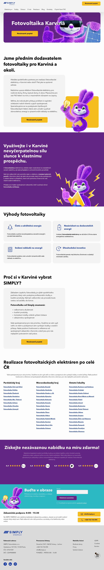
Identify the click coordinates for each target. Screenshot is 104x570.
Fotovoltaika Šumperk (76, 425)
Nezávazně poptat (91, 3)
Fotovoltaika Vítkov (43, 415)
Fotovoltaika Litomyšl (11, 409)
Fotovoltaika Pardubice (12, 396)
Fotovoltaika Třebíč (75, 399)
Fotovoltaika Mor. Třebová (13, 399)
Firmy (74, 547)
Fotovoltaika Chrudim (11, 406)
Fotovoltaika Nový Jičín (44, 425)
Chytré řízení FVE (60, 9)
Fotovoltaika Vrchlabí (76, 390)
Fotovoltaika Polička (10, 390)
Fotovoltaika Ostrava (43, 428)
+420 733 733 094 (42, 547)
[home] (10, 3)
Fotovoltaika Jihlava (76, 412)
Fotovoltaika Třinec (42, 412)
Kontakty (49, 9)
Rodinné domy (77, 544)
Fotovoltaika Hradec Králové (79, 393)
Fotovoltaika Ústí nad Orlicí (13, 387)
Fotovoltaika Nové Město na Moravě (81, 396)
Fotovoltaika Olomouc (76, 431)
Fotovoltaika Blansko (76, 422)
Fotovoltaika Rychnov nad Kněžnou (81, 387)
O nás (29, 9)
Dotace (23, 9)
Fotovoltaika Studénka (44, 390)
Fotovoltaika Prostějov (77, 428)
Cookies (97, 543)
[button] (8, 9)
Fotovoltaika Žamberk (11, 393)
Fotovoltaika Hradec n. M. (45, 393)
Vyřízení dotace (78, 550)
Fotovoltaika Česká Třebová (78, 409)
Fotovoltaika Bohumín (44, 399)
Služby (16, 9)
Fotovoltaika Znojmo (76, 415)
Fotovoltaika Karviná (43, 422)
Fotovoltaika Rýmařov (43, 396)
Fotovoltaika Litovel (76, 403)
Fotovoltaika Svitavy (10, 403)
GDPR (96, 541)
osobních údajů (82, 503)
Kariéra (96, 546)
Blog (43, 9)
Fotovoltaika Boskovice (77, 406)
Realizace (36, 9)
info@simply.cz (41, 550)
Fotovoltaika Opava (43, 406)
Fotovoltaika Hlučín (43, 409)
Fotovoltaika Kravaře (43, 403)
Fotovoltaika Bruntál (43, 387)
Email (58, 489)
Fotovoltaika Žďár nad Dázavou (80, 419)
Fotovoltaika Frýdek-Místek (45, 419)
